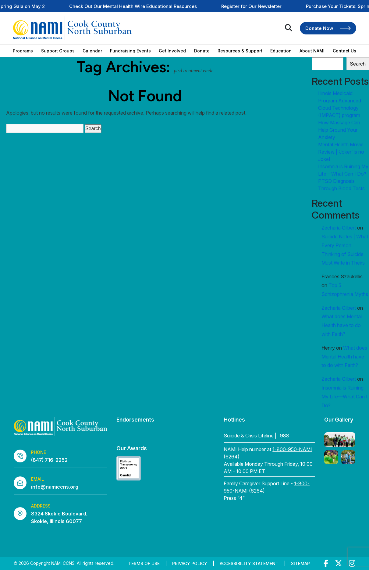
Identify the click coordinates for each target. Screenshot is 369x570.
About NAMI (312, 51)
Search (358, 64)
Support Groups (58, 51)
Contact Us (344, 51)
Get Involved (172, 51)
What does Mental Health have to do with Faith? (341, 325)
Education (281, 51)
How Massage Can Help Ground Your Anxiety (339, 129)
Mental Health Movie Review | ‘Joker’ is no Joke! (341, 151)
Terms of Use (144, 563)
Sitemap (300, 563)
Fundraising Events (130, 51)
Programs (23, 51)
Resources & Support (240, 51)
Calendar (92, 51)
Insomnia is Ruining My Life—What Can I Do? (344, 396)
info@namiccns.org (54, 487)
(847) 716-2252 (49, 460)
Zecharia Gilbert (338, 228)
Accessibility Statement (249, 563)
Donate (202, 51)
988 (284, 436)
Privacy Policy (189, 563)
